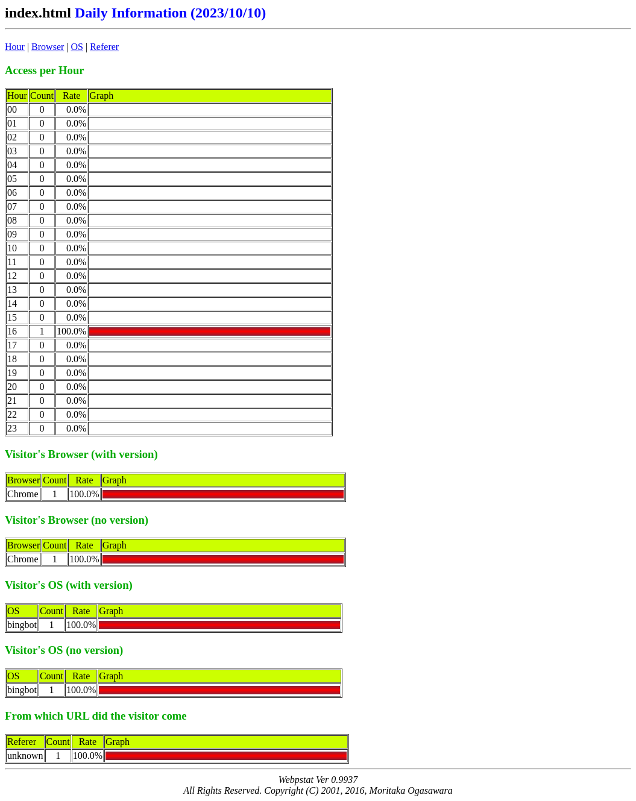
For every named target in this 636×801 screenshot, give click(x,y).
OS (77, 47)
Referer (104, 47)
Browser (47, 47)
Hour (15, 47)
